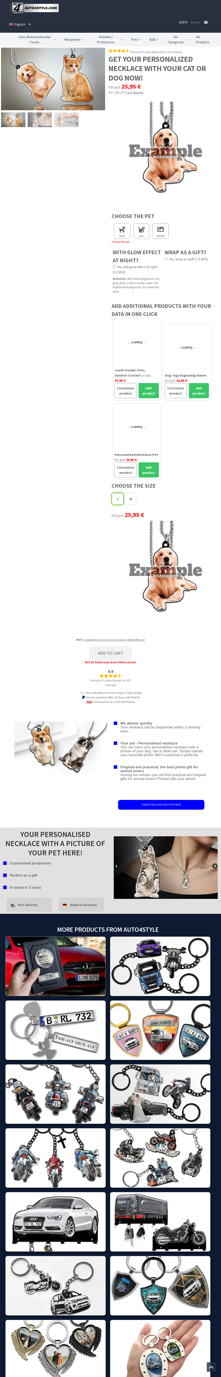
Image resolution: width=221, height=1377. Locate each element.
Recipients (74, 39)
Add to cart (110, 653)
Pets (136, 39)
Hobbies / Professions (110, 39)
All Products (202, 39)
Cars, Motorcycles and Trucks (38, 39)
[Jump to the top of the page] (211, 1367)
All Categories (178, 39)
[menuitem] (20, 24)
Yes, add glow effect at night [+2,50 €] (135, 269)
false (117, 866)
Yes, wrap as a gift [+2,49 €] (186, 259)
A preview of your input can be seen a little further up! (114, 640)
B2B (154, 39)
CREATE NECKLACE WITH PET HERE (161, 805)
